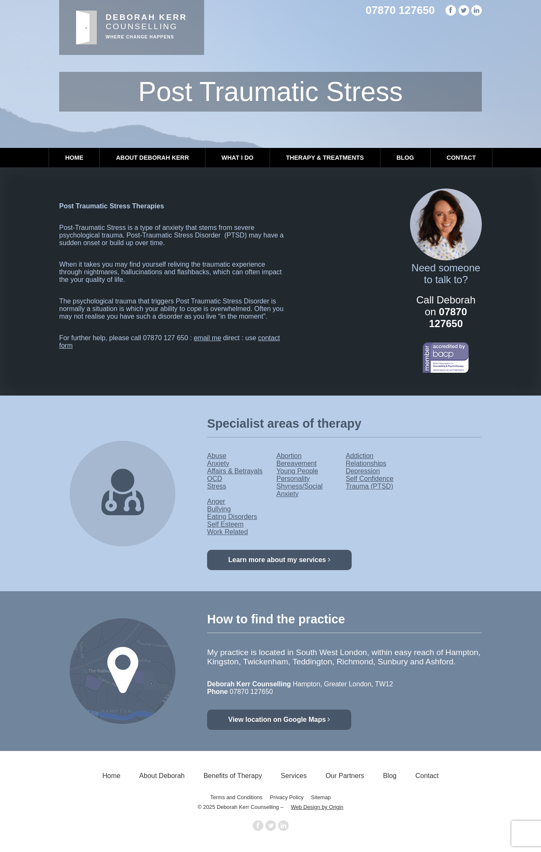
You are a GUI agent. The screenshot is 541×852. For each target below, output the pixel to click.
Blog (405, 157)
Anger (216, 501)
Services (293, 775)
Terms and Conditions (236, 797)
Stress (216, 486)
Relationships (366, 463)
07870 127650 (400, 10)
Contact (461, 157)
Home (74, 157)
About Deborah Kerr (152, 157)
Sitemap (321, 797)
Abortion (289, 455)
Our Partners (344, 775)
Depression (363, 471)
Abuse (216, 455)
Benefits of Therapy (232, 775)
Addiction (360, 455)
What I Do (237, 157)
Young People (297, 471)
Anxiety (218, 463)
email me (207, 337)
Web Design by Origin (317, 807)
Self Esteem (225, 524)
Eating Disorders (232, 516)
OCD (214, 478)
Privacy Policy (287, 797)
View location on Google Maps (279, 719)
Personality (293, 478)
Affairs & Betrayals (234, 471)
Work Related (227, 531)
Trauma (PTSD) (369, 486)
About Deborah (162, 775)
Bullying (219, 509)
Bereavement (296, 463)
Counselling (146, 26)
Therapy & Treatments (325, 157)
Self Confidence (369, 478)
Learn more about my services (279, 559)
